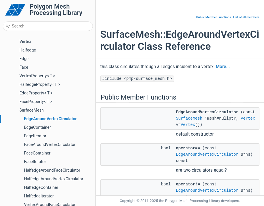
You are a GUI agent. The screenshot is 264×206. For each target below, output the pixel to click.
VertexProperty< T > (37, 76)
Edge (24, 58)
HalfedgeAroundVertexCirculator (53, 179)
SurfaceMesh (31, 110)
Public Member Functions (213, 17)
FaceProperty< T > (35, 101)
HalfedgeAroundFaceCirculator (52, 170)
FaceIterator (35, 161)
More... (223, 66)
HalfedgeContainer (41, 187)
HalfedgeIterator (39, 196)
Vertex (25, 41)
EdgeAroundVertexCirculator (50, 118)
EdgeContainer (37, 127)
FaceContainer (37, 153)
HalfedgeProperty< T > (39, 84)
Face (23, 67)
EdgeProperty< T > (36, 93)
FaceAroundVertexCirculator (49, 144)
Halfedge (27, 50)
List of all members (246, 17)
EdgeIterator (35, 136)
